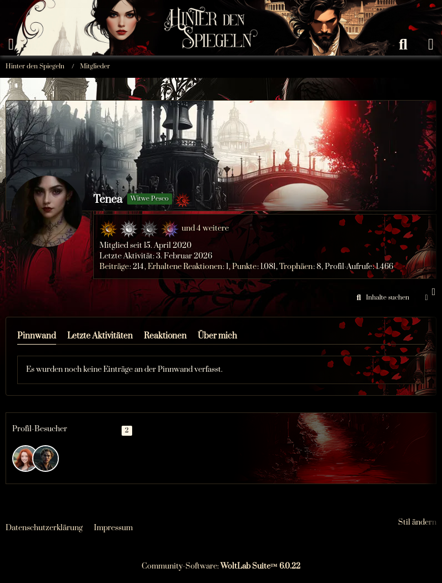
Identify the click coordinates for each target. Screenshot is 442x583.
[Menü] (11, 44)
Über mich (217, 336)
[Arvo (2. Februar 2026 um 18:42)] (45, 458)
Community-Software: (221, 566)
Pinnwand (36, 336)
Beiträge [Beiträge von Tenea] (114, 267)
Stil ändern (417, 522)
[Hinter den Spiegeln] (207, 11)
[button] (381, 298)
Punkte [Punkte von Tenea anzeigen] (244, 267)
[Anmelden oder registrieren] (431, 44)
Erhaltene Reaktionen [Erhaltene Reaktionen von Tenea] (185, 267)
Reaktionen (165, 336)
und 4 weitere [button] (205, 228)
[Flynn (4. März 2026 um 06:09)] (25, 458)
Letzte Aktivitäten (100, 336)
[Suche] (403, 44)
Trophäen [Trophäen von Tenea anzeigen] (296, 267)
